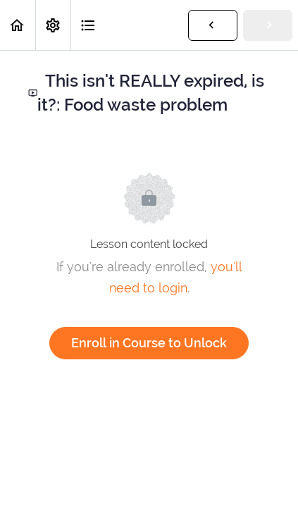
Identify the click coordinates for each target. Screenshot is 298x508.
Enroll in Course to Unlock (149, 342)
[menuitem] (52, 25)
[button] (17, 25)
